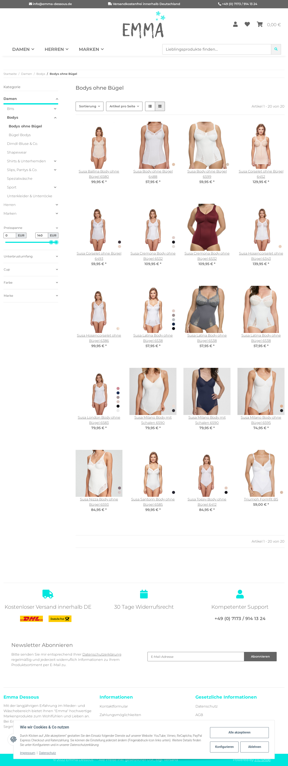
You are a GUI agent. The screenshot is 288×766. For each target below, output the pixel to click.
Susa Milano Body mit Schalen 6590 (153, 420)
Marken (10, 213)
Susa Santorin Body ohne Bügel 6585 (153, 502)
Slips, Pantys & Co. (22, 170)
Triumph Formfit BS (261, 499)
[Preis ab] (9, 235)
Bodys (12, 117)
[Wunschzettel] (247, 24)
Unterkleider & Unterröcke (29, 196)
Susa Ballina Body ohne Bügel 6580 (99, 174)
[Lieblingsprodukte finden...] (216, 49)
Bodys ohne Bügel (25, 126)
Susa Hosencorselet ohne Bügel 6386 (99, 338)
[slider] (51, 242)
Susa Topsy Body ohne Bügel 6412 (207, 502)
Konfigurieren (224, 747)
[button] (235, 24)
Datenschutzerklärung (101, 654)
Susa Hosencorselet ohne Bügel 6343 (261, 256)
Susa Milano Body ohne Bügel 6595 (261, 420)
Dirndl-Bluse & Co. (22, 144)
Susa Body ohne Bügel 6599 (207, 174)
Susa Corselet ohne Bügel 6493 (99, 256)
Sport (11, 187)
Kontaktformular (114, 706)
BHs (10, 109)
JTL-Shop (262, 760)
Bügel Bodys (20, 135)
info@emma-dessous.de (52, 4)
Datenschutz (206, 706)
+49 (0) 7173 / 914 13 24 (239, 4)
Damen (10, 99)
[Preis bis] (41, 235)
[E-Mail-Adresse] (195, 656)
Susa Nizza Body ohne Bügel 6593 (99, 502)
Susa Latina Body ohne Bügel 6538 (153, 338)
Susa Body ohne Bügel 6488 (153, 174)
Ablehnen (254, 747)
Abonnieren (260, 656)
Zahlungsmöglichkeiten (120, 715)
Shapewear (17, 152)
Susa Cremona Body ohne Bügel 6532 (153, 256)
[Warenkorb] (269, 24)
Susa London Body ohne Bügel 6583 (99, 420)
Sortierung (87, 106)
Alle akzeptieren (239, 732)
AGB (199, 715)
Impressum (28, 753)
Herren (9, 205)
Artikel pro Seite (122, 106)
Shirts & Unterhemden (26, 161)
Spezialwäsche (19, 179)
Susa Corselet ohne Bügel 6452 (261, 174)
